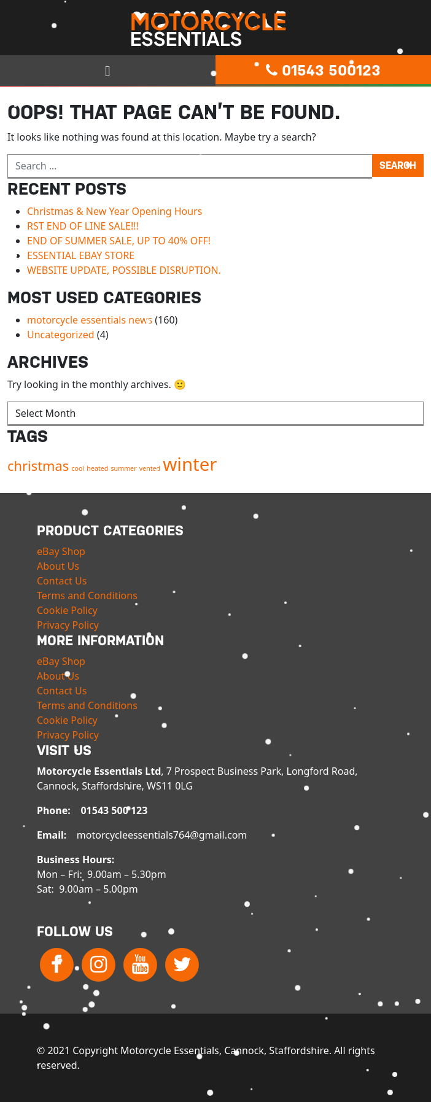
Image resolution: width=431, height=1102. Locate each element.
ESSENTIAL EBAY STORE (80, 255)
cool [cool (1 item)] (77, 468)
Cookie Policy (67, 610)
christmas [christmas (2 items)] (38, 466)
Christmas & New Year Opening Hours (114, 211)
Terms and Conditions (87, 595)
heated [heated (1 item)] (97, 468)
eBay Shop (61, 551)
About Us (58, 566)
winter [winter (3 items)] (190, 464)
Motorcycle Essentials (215, 28)
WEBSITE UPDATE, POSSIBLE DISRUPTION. (124, 270)
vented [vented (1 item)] (149, 468)
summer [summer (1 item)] (124, 468)
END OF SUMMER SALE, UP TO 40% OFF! (119, 240)
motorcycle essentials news (89, 320)
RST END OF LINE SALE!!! (83, 226)
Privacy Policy (68, 625)
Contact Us (62, 581)
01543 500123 (323, 70)
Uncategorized (61, 334)
